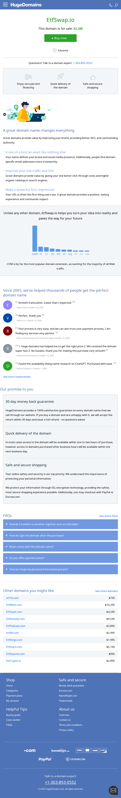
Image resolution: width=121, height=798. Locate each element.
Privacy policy (66, 730)
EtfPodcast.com (15, 626)
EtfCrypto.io (13, 660)
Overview (64, 715)
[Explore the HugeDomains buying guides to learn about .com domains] (29, 750)
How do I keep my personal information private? (38, 569)
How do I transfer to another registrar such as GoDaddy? (43, 524)
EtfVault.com (14, 612)
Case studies (13, 720)
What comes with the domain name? (31, 546)
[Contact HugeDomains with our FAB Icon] (113, 790)
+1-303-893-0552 (60, 782)
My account (12, 700)
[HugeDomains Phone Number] (110, 5)
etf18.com (12, 598)
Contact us (65, 720)
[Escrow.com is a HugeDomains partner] (76, 759)
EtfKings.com (14, 640)
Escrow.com (65, 690)
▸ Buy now (59, 38)
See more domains (106, 591)
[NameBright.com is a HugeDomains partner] (60, 750)
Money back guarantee (71, 685)
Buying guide (13, 715)
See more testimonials (16, 376)
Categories (12, 690)
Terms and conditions (70, 725)
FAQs (9, 725)
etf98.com (12, 632)
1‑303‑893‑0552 (82, 63)
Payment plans (14, 695)
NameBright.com (68, 695)
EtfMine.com (14, 604)
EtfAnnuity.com (15, 619)
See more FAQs (108, 515)
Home (9, 685)
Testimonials (65, 700)
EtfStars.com (14, 647)
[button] (5, 4)
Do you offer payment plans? (26, 558)
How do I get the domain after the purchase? (36, 535)
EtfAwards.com (15, 654)
